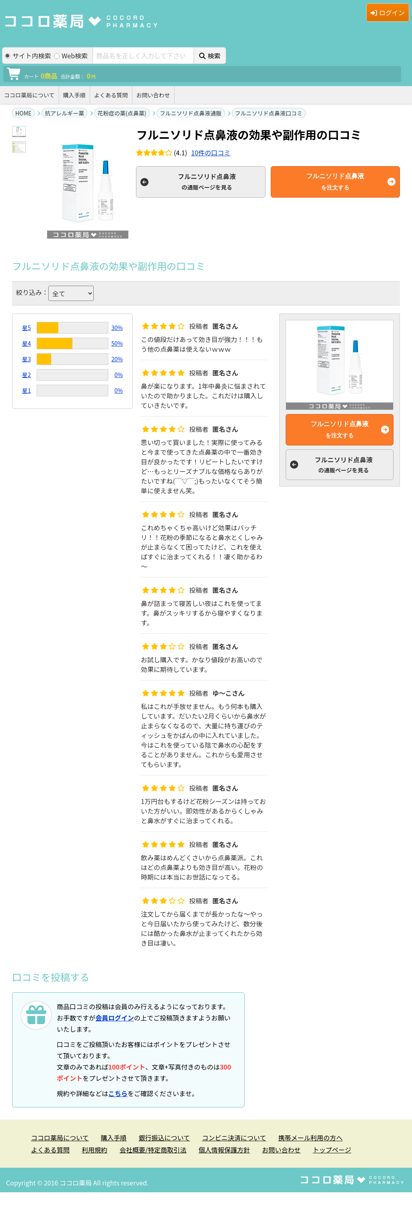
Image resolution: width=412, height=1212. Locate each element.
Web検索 (71, 56)
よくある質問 (111, 95)
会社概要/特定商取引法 (152, 1149)
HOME (23, 113)
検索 (209, 55)
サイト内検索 (28, 56)
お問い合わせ (153, 95)
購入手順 (74, 95)
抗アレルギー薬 (64, 113)
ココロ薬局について (29, 95)
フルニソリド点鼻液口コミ (269, 113)
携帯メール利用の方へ (310, 1137)
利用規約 (94, 1149)
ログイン (388, 12)
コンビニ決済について (234, 1137)
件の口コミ (211, 152)
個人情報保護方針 (224, 1149)
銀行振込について (164, 1137)
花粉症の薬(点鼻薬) (121, 113)
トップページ (332, 1149)
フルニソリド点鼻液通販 (191, 113)
